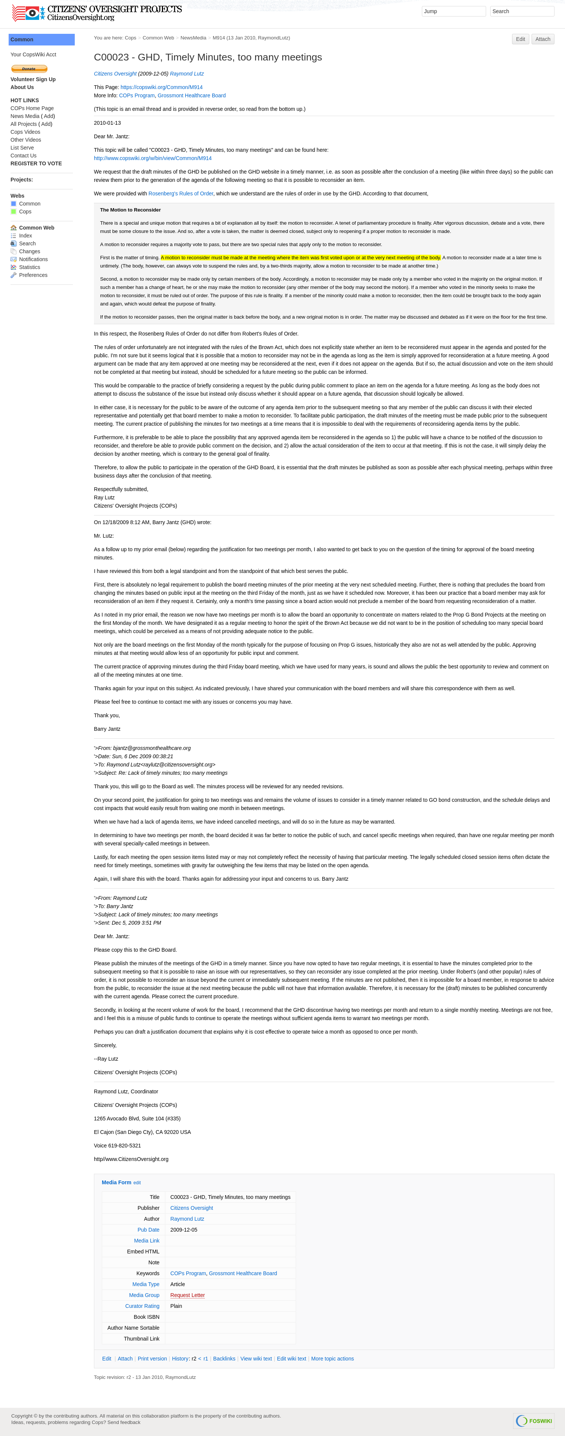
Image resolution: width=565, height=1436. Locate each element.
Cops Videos (26, 132)
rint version (153, 1359)
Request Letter (188, 1295)
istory (181, 1359)
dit (108, 1359)
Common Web (159, 38)
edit (137, 1182)
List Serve (23, 148)
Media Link (147, 1241)
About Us (23, 87)
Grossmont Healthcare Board (193, 95)
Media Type (146, 1284)
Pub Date (149, 1230)
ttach (125, 1359)
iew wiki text (257, 1359)
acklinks (225, 1359)
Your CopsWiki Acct (34, 54)
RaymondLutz (274, 38)
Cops (131, 38)
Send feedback (123, 1422)
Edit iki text (292, 1359)
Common (22, 39)
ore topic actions (333, 1359)
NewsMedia (194, 38)
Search (23, 243)
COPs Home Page (32, 108)
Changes (26, 251)
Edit (520, 39)
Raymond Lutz (187, 74)
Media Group (145, 1295)
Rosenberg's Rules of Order (181, 193)
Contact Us (24, 156)
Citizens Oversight (116, 74)
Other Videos (26, 140)
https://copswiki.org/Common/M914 (162, 87)
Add (49, 116)
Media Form (117, 1182)
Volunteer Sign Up (33, 79)
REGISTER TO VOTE (37, 163)
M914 (219, 38)
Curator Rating (143, 1306)
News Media (25, 116)
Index (22, 236)
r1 (206, 1359)
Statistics (26, 267)
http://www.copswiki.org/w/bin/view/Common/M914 (154, 158)
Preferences (29, 275)
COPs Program (138, 95)
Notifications (29, 259)
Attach (543, 39)
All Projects (24, 124)
